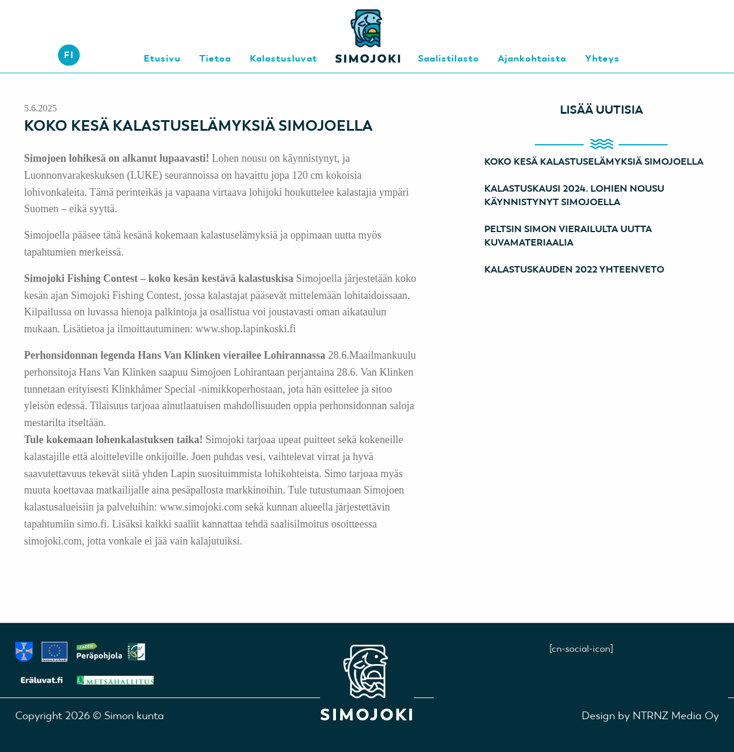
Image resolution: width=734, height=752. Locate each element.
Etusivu (162, 58)
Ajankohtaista (532, 58)
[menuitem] (69, 55)
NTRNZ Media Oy (676, 715)
